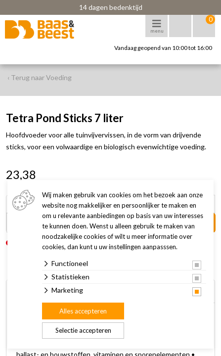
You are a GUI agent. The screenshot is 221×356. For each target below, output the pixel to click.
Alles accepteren (83, 311)
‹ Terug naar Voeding (39, 77)
